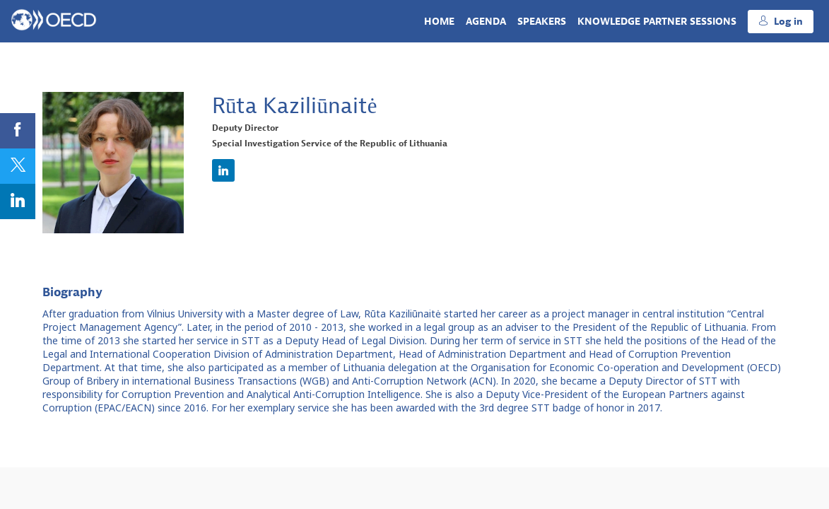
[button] (780, 21)
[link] (439, 21)
